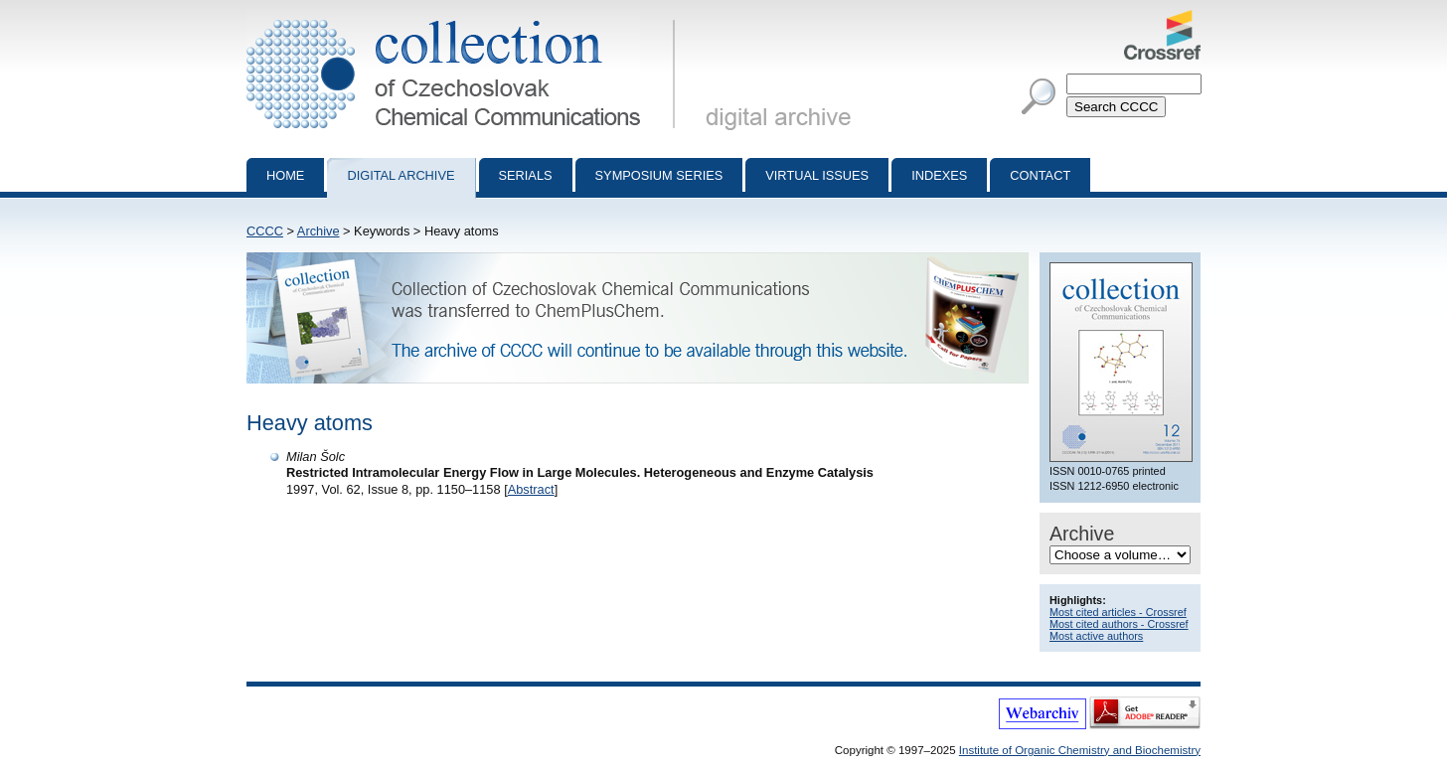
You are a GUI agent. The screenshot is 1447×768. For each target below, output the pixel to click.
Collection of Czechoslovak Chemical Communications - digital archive (464, 18)
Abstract (531, 489)
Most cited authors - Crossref (1119, 624)
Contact (1040, 175)
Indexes (939, 175)
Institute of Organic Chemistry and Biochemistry (1080, 750)
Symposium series (659, 175)
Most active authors (1096, 636)
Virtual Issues (817, 175)
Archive (318, 231)
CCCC (264, 231)
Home (285, 175)
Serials (526, 175)
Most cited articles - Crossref (1118, 612)
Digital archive (400, 175)
